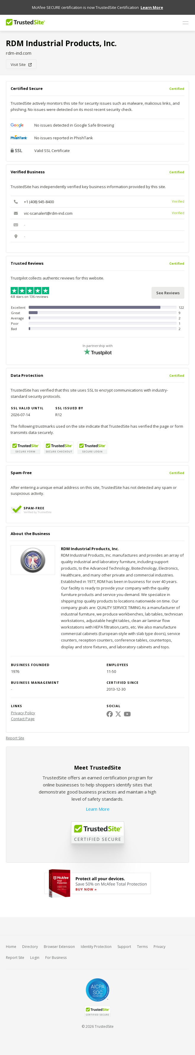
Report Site (15, 738)
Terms (142, 946)
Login (34, 957)
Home (11, 946)
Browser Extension (59, 946)
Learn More (97, 809)
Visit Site (21, 64)
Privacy (159, 946)
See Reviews (168, 292)
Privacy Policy (23, 712)
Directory (30, 946)
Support (124, 946)
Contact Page (23, 718)
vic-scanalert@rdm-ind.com (48, 213)
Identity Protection (96, 946)
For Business (56, 957)
